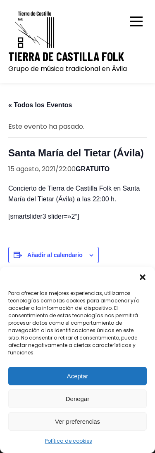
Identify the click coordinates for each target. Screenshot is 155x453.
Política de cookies (68, 440)
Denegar (78, 398)
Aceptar (77, 376)
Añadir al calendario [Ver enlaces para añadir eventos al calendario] (55, 255)
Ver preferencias (77, 421)
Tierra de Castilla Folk (66, 56)
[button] (142, 277)
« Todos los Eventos (40, 105)
